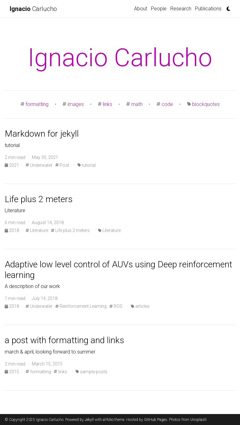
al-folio (108, 419)
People (159, 9)
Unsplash (198, 419)
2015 (12, 371)
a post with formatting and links (64, 340)
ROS (115, 306)
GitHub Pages (155, 419)
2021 (12, 165)
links (107, 104)
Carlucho (33, 9)
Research (180, 9)
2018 (12, 230)
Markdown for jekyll (42, 134)
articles (140, 306)
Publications (208, 9)
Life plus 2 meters (38, 199)
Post (62, 165)
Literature (37, 230)
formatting (37, 104)
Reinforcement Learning (81, 306)
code (167, 104)
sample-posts (92, 371)
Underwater (39, 165)
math (136, 104)
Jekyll (89, 419)
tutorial (87, 165)
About (140, 9)
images (76, 104)
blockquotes (206, 104)
